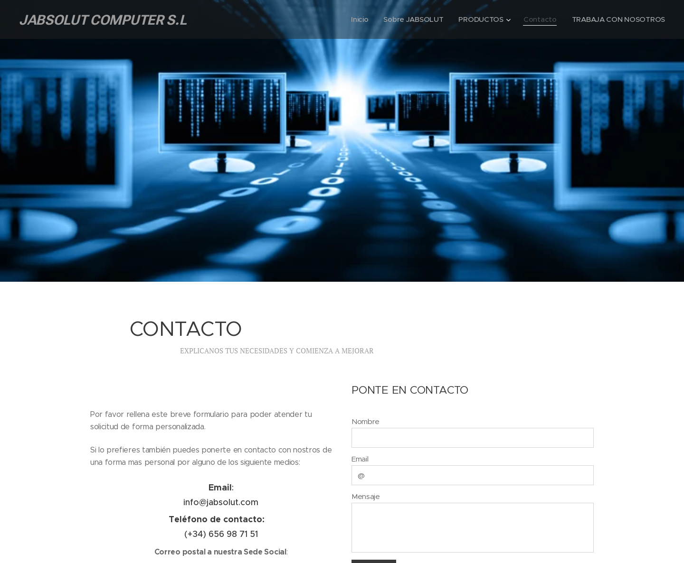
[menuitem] (355, 19)
